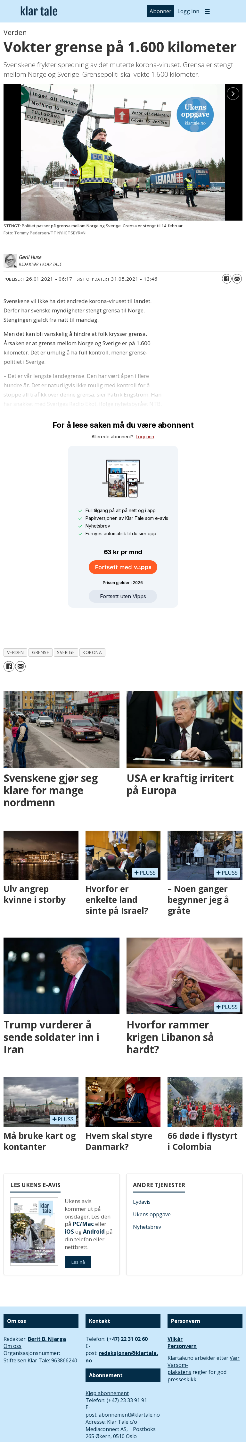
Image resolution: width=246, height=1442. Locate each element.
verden (15, 623)
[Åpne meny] (207, 11)
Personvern (182, 1316)
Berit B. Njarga (47, 1309)
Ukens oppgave (152, 1184)
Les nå (78, 1232)
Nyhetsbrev (147, 1197)
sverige (66, 623)
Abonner (160, 11)
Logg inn (188, 11)
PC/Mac (83, 1194)
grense (40, 623)
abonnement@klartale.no (129, 1385)
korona (92, 623)
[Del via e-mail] (237, 279)
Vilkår (175, 1309)
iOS (69, 1202)
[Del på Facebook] (227, 279)
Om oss (12, 1316)
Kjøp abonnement (107, 1363)
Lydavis (142, 1172)
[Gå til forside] (39, 11)
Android (94, 1202)
